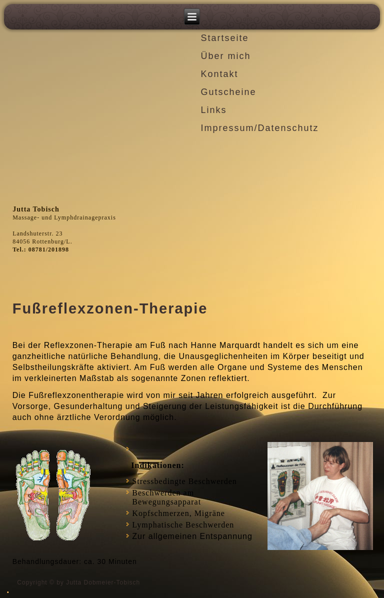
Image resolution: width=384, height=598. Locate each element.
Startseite (224, 38)
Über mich (225, 56)
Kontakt (219, 74)
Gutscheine (228, 92)
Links (213, 110)
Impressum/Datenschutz (259, 128)
